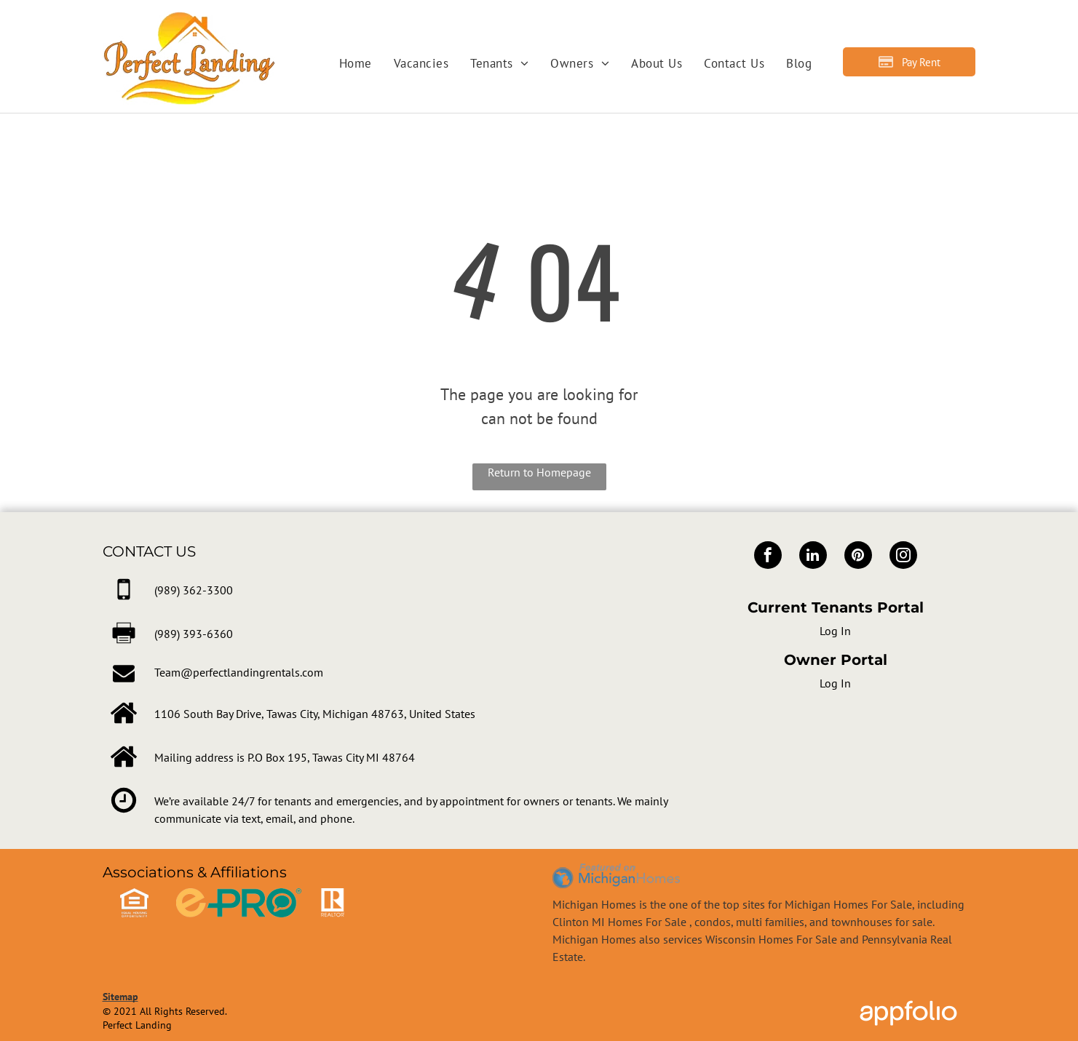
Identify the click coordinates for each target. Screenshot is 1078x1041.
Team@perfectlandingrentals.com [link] (238, 672)
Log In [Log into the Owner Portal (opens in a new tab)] (835, 683)
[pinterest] (858, 557)
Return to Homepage (539, 472)
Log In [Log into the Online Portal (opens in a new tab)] (835, 630)
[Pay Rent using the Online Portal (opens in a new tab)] (909, 61)
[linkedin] (813, 557)
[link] (193, 590)
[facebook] (768, 557)
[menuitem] (355, 64)
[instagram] (903, 557)
